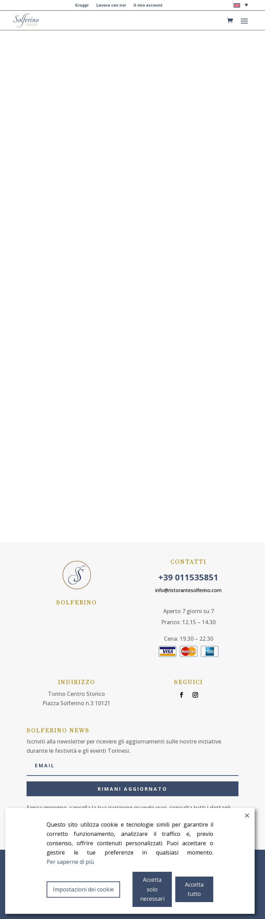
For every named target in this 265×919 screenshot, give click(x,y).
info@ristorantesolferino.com (188, 588)
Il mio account (148, 5)
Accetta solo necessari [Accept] (152, 889)
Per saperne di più (70, 862)
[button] (241, 5)
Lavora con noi (111, 5)
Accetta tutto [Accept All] (194, 889)
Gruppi (82, 5)
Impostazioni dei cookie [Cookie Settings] (83, 889)
